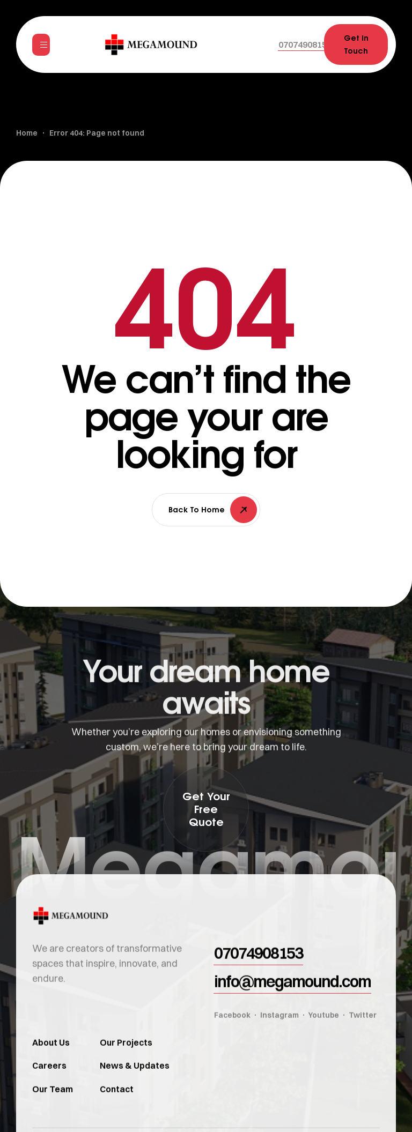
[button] (305, 44)
